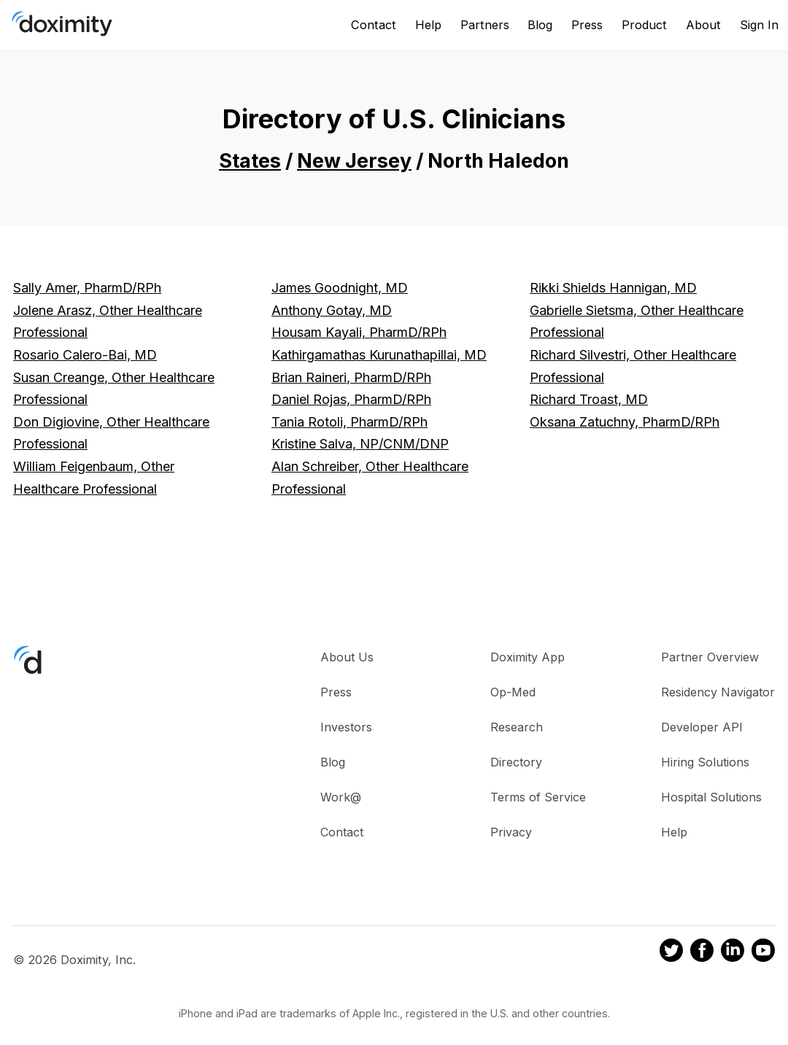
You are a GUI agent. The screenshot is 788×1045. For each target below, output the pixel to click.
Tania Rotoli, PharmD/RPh (349, 422)
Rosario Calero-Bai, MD (85, 354)
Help (428, 25)
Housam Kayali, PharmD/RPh (359, 332)
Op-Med (513, 692)
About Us (347, 657)
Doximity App (527, 657)
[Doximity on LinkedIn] (732, 952)
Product (644, 25)
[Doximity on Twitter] (671, 952)
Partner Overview (710, 657)
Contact (373, 25)
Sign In (759, 25)
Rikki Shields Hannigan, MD (613, 287)
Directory (516, 762)
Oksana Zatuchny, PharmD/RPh (624, 422)
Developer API (702, 727)
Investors (346, 727)
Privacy (511, 832)
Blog (540, 25)
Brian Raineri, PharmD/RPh (351, 377)
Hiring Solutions (705, 762)
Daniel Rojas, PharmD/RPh (351, 399)
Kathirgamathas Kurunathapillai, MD (379, 354)
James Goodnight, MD (339, 287)
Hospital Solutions (711, 797)
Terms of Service (538, 797)
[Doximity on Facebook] (702, 952)
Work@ (340, 797)
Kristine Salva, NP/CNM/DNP (360, 443)
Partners (484, 25)
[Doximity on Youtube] (763, 952)
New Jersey (354, 161)
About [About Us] (703, 25)
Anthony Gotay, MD (331, 310)
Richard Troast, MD (589, 399)
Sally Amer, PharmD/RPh (87, 287)
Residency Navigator (718, 692)
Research (516, 727)
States (250, 161)
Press (587, 25)
